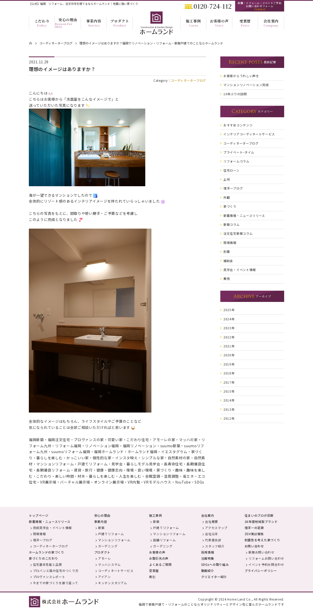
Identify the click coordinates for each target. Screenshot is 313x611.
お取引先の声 (158, 558)
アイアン (104, 576)
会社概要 (211, 521)
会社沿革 (211, 534)
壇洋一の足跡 (254, 527)
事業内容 (100, 521)
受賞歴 (154, 570)
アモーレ (104, 558)
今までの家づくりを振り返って (55, 583)
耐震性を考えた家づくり (262, 540)
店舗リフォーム (164, 540)
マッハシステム (109, 564)
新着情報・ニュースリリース (49, 521)
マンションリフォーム (114, 540)
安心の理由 (102, 515)
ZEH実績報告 (254, 534)
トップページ (38, 515)
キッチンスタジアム (112, 583)
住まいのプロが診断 (259, 515)
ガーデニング (107, 546)
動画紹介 (207, 570)
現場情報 (39, 534)
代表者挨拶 (213, 540)
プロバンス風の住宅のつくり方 (56, 570)
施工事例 (155, 515)
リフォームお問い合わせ (266, 558)
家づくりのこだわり (43, 558)
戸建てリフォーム (111, 534)
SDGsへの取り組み (215, 564)
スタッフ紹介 (214, 546)
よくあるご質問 (160, 564)
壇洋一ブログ (42, 540)
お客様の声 (157, 552)
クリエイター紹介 (214, 576)
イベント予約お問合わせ (266, 564)
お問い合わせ (254, 546)
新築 (101, 527)
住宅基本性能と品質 (47, 564)
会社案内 (207, 515)
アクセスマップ (216, 527)
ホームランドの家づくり (46, 552)
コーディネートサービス (116, 570)
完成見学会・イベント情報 (52, 527)
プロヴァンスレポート (49, 576)
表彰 (152, 576)
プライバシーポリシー (261, 570)
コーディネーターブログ (188, 80)
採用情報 (207, 552)
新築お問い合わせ (261, 552)
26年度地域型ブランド (261, 521)
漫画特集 (207, 558)
